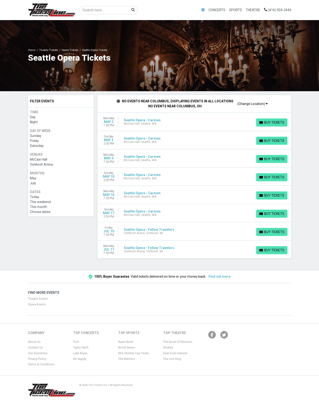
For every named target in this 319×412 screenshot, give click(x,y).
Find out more (219, 276)
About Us (34, 342)
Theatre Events (38, 298)
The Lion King (172, 359)
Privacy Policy (37, 359)
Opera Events (37, 304)
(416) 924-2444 (277, 10)
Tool (76, 342)
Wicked (168, 347)
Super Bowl (125, 342)
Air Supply (79, 359)
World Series (126, 347)
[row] (194, 122)
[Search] (104, 10)
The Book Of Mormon (177, 342)
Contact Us (35, 347)
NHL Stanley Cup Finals (133, 353)
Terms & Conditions (41, 364)
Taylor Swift (80, 347)
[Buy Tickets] (271, 122)
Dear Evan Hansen (175, 353)
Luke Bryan (80, 353)
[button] (203, 10)
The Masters (126, 359)
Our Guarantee (37, 353)
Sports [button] (235, 10)
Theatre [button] (253, 10)
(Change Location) (252, 104)
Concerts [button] (216, 10)
